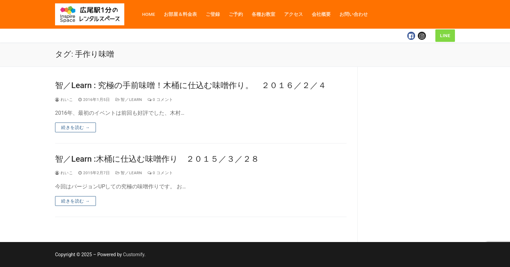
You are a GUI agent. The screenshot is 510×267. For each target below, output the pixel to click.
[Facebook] (411, 36)
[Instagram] (422, 36)
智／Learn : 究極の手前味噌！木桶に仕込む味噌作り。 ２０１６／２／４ (190, 85)
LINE (445, 35)
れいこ (64, 99)
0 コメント (160, 99)
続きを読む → (75, 127)
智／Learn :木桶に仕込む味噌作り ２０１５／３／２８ (157, 159)
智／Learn (129, 99)
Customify (133, 254)
